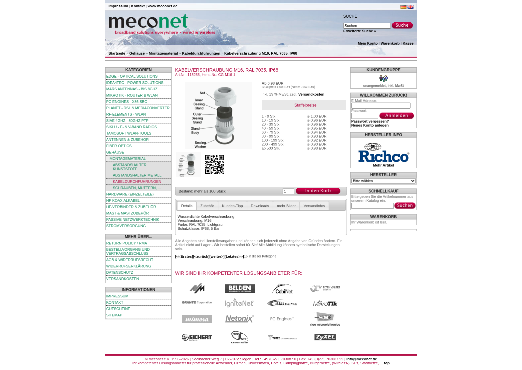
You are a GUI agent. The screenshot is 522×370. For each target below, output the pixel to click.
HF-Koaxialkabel (123, 200)
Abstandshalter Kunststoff (129, 167)
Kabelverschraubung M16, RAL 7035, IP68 (260, 53)
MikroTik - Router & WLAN (132, 95)
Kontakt (138, 6)
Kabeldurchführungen (201, 53)
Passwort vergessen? (370, 121)
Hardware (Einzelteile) (129, 194)
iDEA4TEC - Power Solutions (134, 83)
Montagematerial (163, 53)
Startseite (117, 53)
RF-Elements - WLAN (126, 114)
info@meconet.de (361, 359)
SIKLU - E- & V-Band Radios (131, 127)
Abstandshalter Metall (137, 175)
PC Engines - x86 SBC (126, 102)
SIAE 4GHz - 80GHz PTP (127, 121)
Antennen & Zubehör (127, 140)
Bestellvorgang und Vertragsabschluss (128, 251)
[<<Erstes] (184, 256)
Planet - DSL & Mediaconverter (138, 108)
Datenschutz (119, 272)
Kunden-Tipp (232, 206)
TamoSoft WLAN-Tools (128, 133)
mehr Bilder (286, 206)
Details (186, 206)
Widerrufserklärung (128, 266)
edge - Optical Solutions (131, 76)
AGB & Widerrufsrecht (129, 260)
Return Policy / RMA (126, 243)
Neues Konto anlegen (370, 125)
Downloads (260, 206)
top (387, 363)
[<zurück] (201, 256)
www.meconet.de (162, 6)
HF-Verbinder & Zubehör (131, 207)
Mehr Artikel (383, 165)
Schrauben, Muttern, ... (137, 188)
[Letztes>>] (234, 256)
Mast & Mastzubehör (127, 213)
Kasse (408, 43)
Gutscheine (118, 309)
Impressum (118, 6)
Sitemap (114, 315)
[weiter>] (217, 256)
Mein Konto (368, 43)
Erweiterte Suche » (359, 31)
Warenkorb (390, 43)
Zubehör (207, 206)
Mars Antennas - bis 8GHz (131, 89)
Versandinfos (314, 206)
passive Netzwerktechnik (132, 219)
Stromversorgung (126, 226)
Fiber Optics (118, 146)
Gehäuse (136, 53)
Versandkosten (122, 279)
